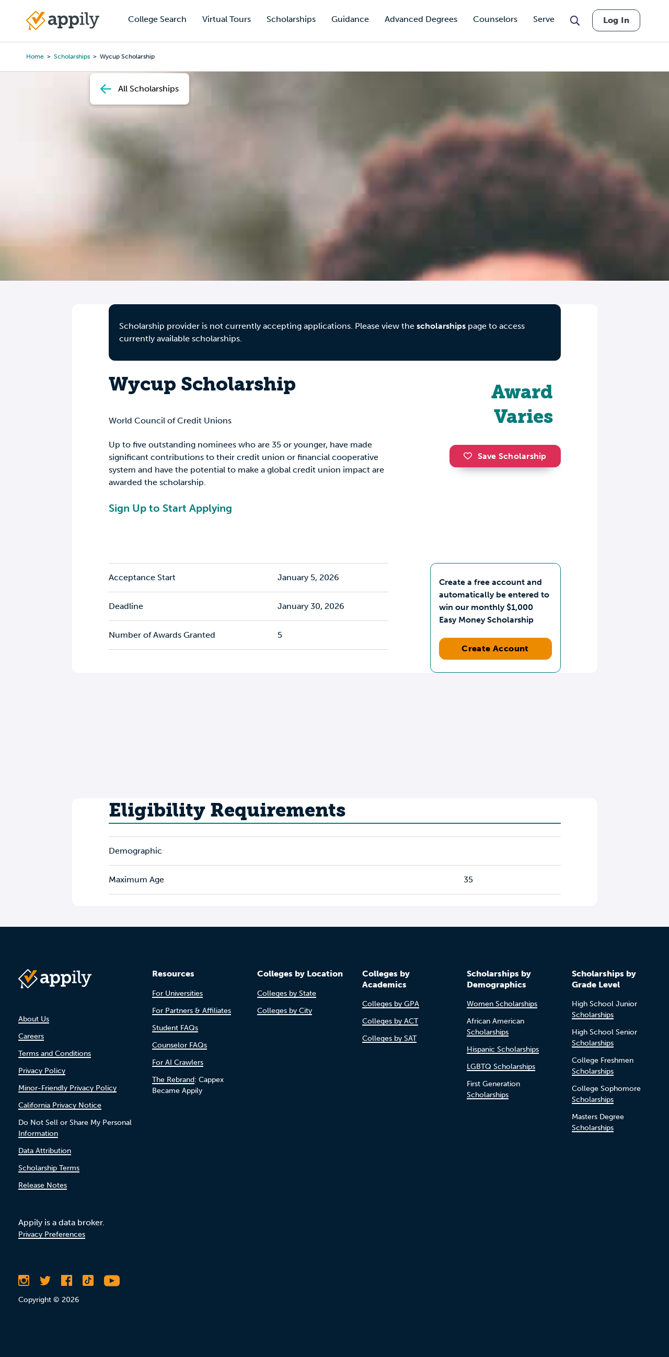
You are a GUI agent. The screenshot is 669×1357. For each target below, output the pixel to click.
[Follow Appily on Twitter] (45, 1281)
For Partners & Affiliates (191, 1010)
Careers (31, 1036)
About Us (33, 1019)
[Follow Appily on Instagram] (23, 1281)
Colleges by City (284, 1010)
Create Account (495, 648)
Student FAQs (175, 1028)
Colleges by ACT (390, 1021)
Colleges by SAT (389, 1038)
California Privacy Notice (59, 1105)
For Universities (177, 993)
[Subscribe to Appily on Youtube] (112, 1281)
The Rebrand (173, 1079)
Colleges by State (286, 993)
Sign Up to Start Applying (170, 508)
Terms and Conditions (54, 1053)
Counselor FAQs (179, 1045)
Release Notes (42, 1185)
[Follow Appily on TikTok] (88, 1281)
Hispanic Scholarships (503, 1049)
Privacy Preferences (51, 1234)
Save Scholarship (505, 456)
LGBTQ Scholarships (501, 1066)
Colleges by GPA (390, 1003)
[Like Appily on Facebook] (66, 1281)
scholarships (441, 326)
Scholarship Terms (48, 1168)
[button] (470, 456)
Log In (616, 20)
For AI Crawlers (177, 1062)
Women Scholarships (502, 1003)
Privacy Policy (41, 1070)
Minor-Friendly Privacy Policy (67, 1088)
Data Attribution (44, 1150)
